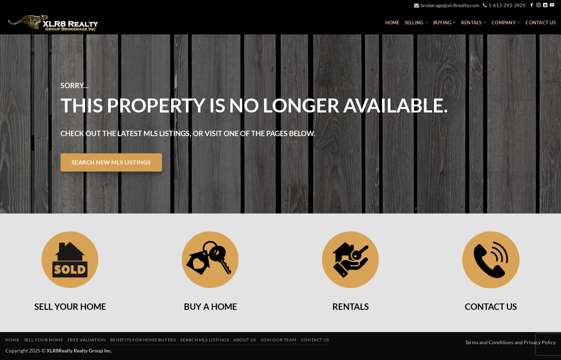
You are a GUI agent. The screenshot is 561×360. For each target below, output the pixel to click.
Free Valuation (87, 339)
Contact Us (541, 22)
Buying (444, 22)
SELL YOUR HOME (70, 306)
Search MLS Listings (204, 339)
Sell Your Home (43, 339)
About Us (244, 339)
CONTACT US (491, 306)
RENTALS (350, 306)
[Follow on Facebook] (532, 5)
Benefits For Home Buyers (143, 339)
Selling (416, 22)
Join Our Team (278, 339)
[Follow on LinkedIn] (545, 5)
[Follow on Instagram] (538, 5)
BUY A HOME (210, 306)
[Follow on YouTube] (552, 5)
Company (506, 22)
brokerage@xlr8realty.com (446, 5)
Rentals (474, 22)
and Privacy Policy (535, 342)
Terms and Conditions (489, 342)
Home (392, 22)
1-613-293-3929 (504, 5)
